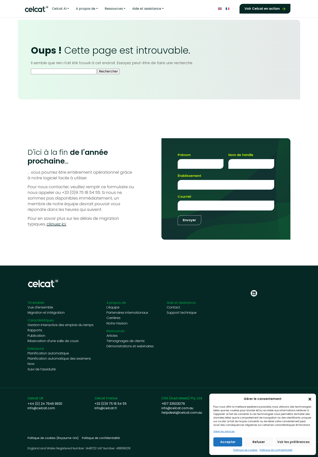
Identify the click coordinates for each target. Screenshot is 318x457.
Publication (36, 336)
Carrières (113, 318)
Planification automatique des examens (59, 358)
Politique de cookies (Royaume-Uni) (53, 438)
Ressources (114, 8)
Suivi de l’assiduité (42, 369)
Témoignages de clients (125, 341)
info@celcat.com (41, 408)
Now (31, 364)
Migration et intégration (46, 312)
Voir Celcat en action (262, 8)
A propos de (85, 8)
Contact (173, 307)
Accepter (227, 442)
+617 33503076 (173, 404)
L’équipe (112, 307)
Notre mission (117, 323)
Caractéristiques (41, 320)
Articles (112, 336)
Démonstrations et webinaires (130, 346)
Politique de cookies (245, 450)
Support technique (182, 312)
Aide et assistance (146, 8)
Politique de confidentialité (276, 450)
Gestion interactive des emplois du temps (60, 325)
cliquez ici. (56, 224)
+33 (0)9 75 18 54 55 (111, 404)
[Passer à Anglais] (220, 9)
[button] (310, 399)
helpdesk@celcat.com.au (181, 412)
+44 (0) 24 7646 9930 (45, 404)
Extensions (36, 348)
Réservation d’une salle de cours (53, 341)
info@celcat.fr (106, 408)
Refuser (258, 442)
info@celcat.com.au (177, 408)
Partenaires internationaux (127, 312)
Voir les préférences (293, 442)
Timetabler (36, 302)
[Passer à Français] (227, 9)
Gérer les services (224, 431)
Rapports (35, 330)
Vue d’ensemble (40, 307)
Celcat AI (59, 8)
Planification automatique (48, 353)
